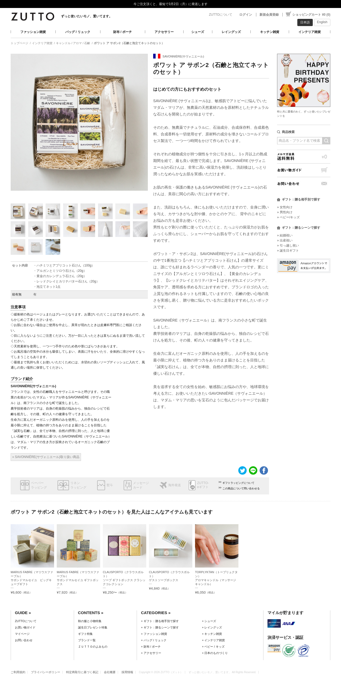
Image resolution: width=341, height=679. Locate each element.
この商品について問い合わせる (241, 488)
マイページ (22, 633)
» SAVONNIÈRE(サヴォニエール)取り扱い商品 (45, 457)
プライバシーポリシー (45, 672)
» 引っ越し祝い (288, 245)
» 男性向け (285, 212)
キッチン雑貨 (269, 32)
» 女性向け (285, 207)
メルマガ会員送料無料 (303, 156)
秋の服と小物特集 (90, 621)
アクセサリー (164, 32)
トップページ (19, 43)
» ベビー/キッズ (288, 217)
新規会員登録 (269, 14)
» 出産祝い (285, 240)
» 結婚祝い (285, 235)
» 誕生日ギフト (288, 250)
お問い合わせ (303, 183)
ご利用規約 (18, 672)
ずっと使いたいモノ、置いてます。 (86, 16)
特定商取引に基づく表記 (82, 672)
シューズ (197, 32)
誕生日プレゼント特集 (92, 627)
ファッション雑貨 (33, 32)
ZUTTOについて (220, 14)
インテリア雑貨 (309, 32)
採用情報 (127, 672)
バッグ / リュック (77, 32)
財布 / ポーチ (122, 32)
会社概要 (110, 672)
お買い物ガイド (303, 170)
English (322, 22)
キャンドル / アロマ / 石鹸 (73, 43)
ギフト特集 (85, 633)
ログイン (245, 14)
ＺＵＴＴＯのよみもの (92, 646)
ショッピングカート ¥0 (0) (311, 14)
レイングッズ (231, 32)
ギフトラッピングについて (238, 482)
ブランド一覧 (87, 640)
